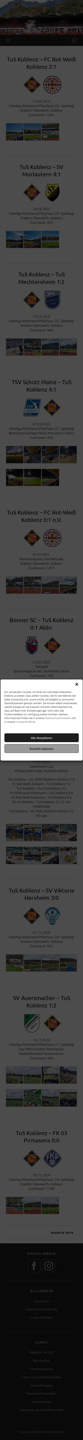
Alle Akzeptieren (41, 738)
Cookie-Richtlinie (25, 722)
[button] (77, 684)
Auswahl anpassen (41, 748)
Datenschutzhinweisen (58, 718)
